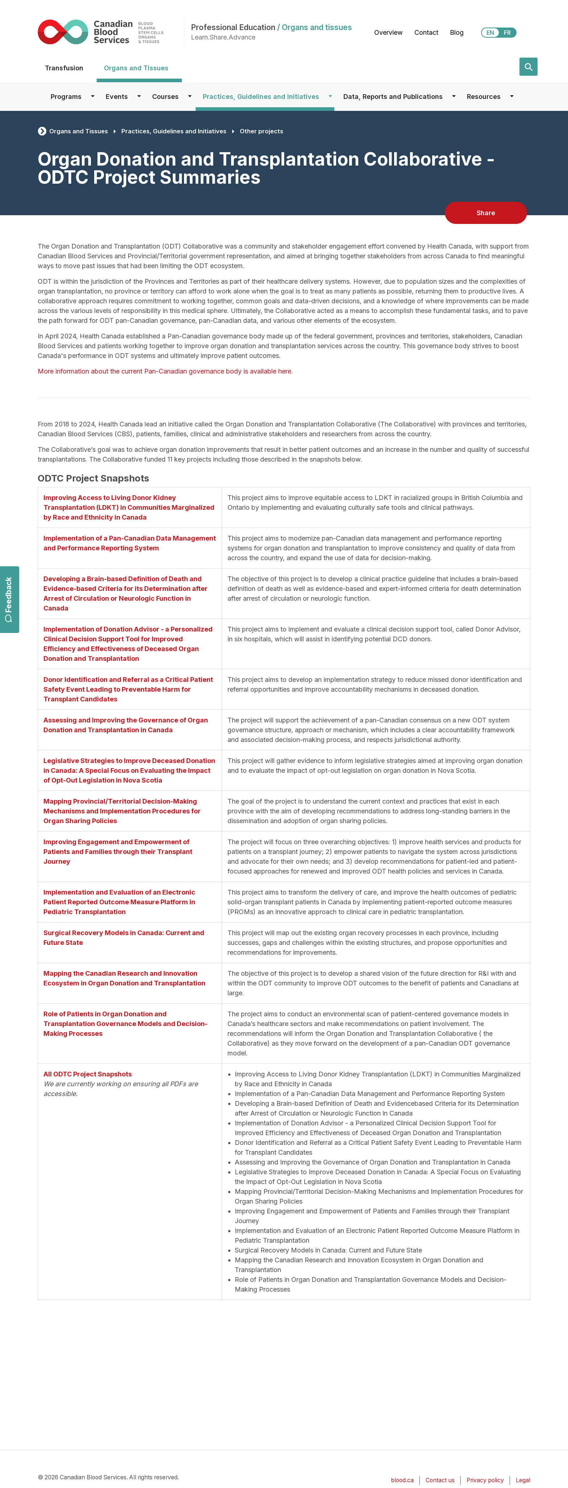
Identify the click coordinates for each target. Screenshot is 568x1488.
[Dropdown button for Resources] (512, 96)
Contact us (440, 1480)
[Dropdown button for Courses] (190, 96)
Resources (484, 96)
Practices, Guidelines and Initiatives (261, 96)
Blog (457, 32)
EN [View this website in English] (490, 32)
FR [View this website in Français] (507, 32)
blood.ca (402, 1480)
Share (486, 213)
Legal (523, 1480)
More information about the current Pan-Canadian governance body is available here (164, 371)
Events (117, 96)
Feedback (8, 599)
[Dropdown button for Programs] (93, 96)
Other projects (261, 131)
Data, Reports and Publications (393, 96)
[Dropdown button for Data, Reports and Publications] (454, 96)
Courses (165, 96)
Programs (66, 96)
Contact (426, 32)
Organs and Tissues (136, 68)
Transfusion (64, 68)
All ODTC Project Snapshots (87, 1074)
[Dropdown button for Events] (139, 96)
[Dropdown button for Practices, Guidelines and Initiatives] (330, 96)
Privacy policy (485, 1480)
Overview (388, 32)
